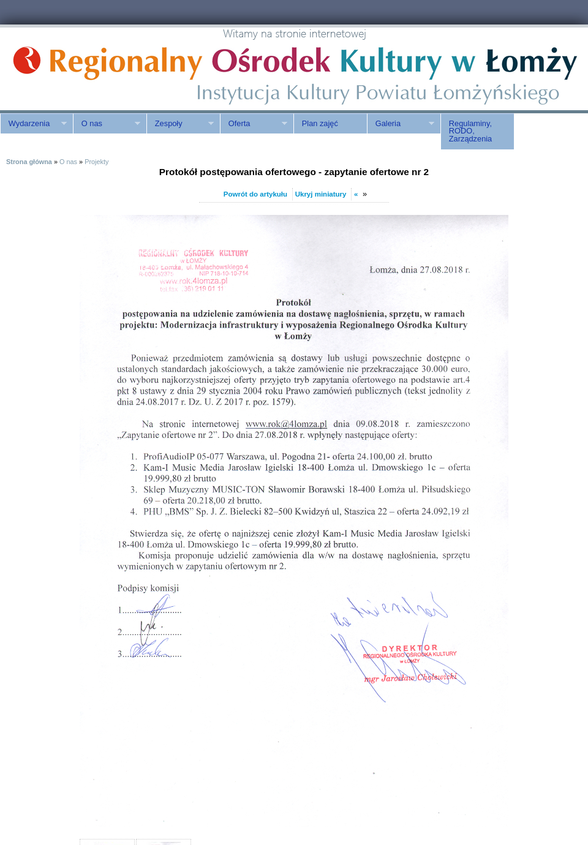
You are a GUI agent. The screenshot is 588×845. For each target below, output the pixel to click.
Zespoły (180, 124)
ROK (104, 68)
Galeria (400, 124)
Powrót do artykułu (255, 194)
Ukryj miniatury (321, 194)
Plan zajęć (320, 123)
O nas (106, 124)
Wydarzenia (33, 124)
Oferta (253, 124)
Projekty (96, 161)
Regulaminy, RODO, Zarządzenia (470, 131)
